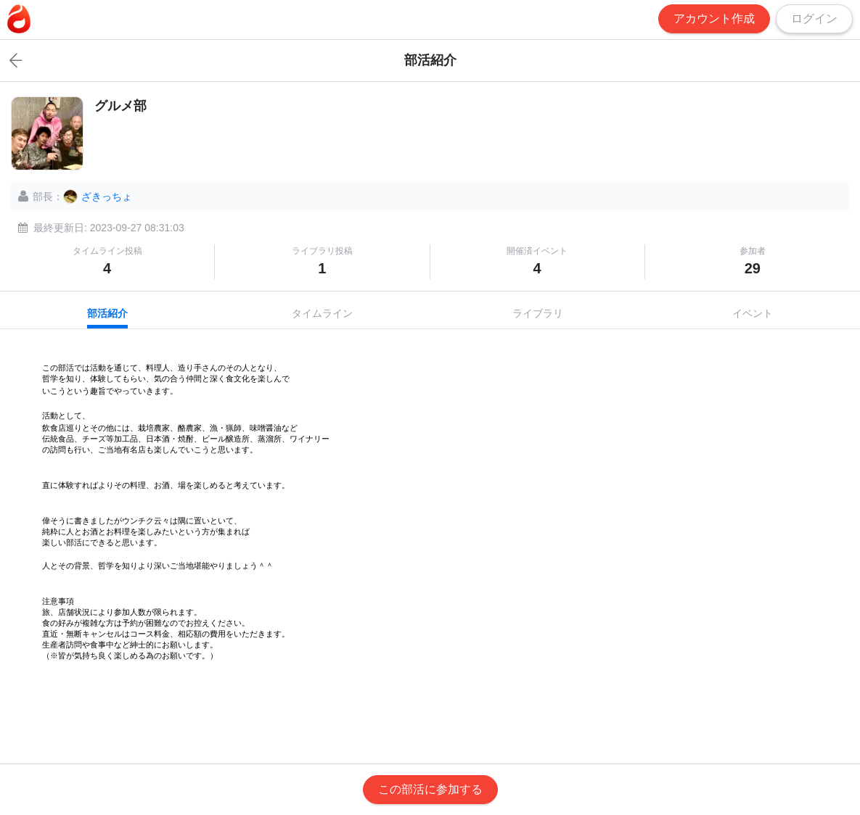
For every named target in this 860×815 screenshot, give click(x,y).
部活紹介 (107, 313)
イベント (752, 313)
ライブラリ (537, 313)
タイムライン (322, 313)
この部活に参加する (430, 789)
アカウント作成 (714, 18)
